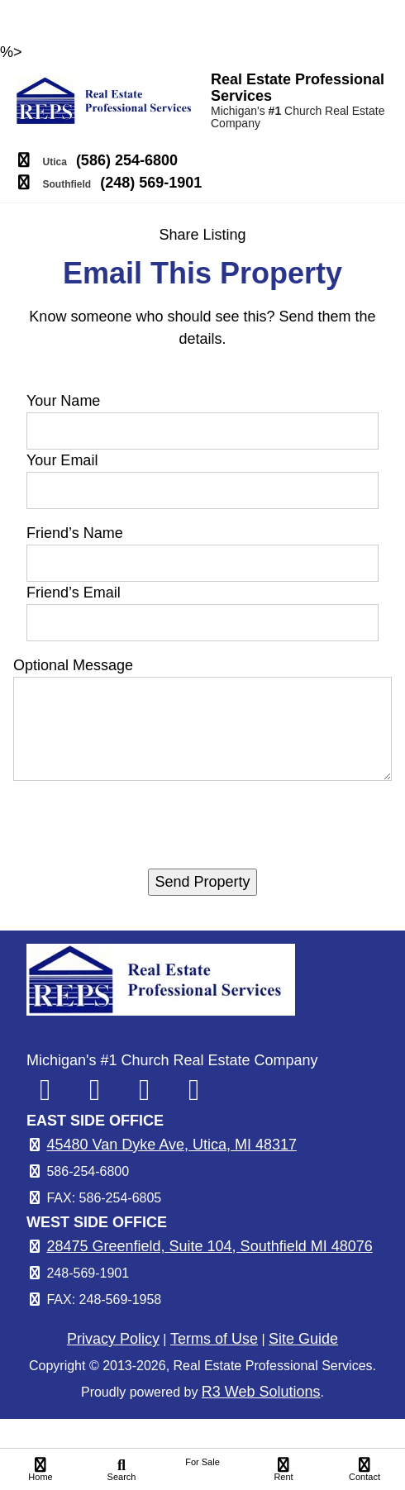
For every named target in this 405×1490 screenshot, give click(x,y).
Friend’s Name (74, 533)
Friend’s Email (73, 592)
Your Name (63, 401)
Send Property (202, 882)
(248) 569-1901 (151, 182)
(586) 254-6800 (127, 160)
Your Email (62, 460)
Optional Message (73, 665)
